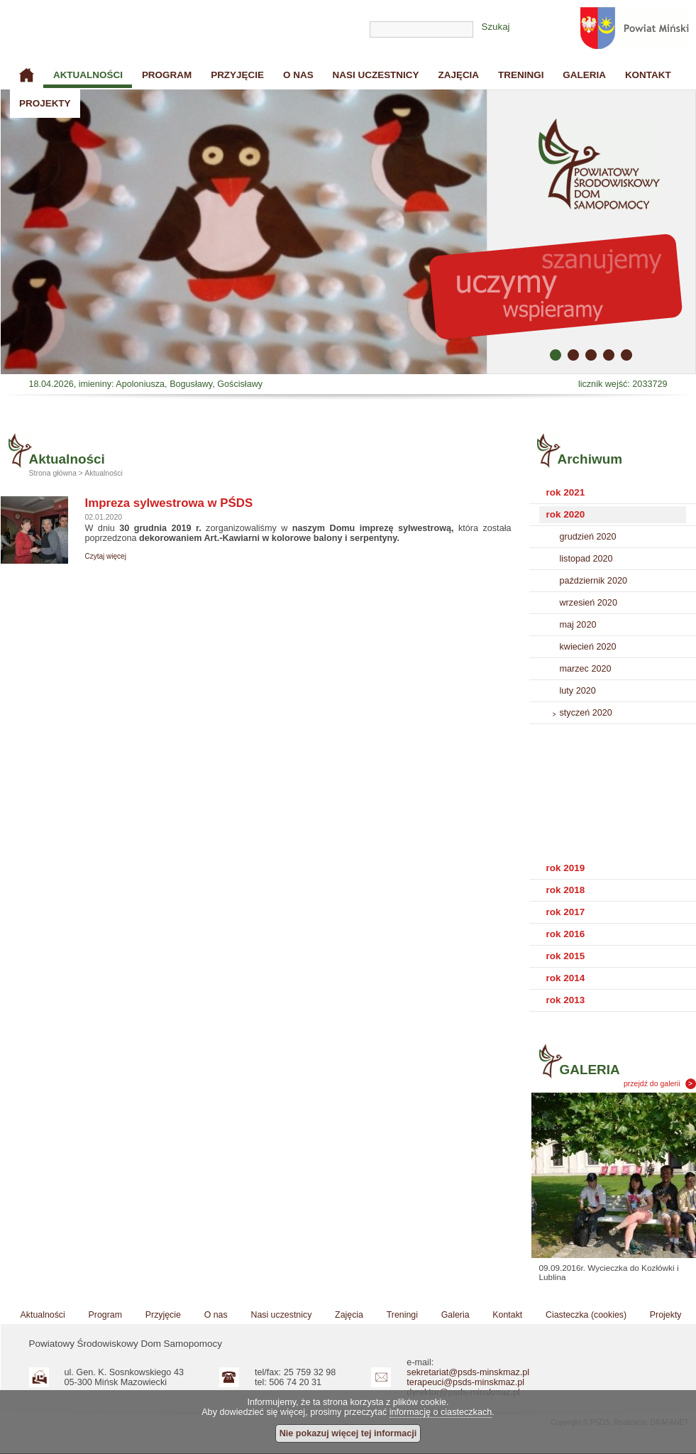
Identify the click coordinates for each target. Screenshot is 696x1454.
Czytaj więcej (105, 556)
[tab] (612, 493)
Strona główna (27, 75)
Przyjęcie (237, 75)
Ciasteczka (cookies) (586, 1315)
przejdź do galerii (652, 1083)
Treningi (520, 75)
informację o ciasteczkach (441, 1412)
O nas (298, 75)
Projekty (45, 103)
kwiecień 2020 (588, 647)
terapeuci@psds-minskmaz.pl (465, 1382)
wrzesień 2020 (588, 603)
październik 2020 (593, 581)
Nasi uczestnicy (376, 75)
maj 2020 (578, 625)
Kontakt (648, 75)
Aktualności (88, 75)
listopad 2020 (586, 559)
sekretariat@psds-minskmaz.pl (468, 1372)
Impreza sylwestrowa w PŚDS (169, 503)
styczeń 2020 (586, 713)
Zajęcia (458, 75)
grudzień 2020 (588, 537)
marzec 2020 (586, 669)
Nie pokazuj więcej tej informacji (348, 1433)
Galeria (584, 75)
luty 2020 (578, 691)
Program (167, 75)
